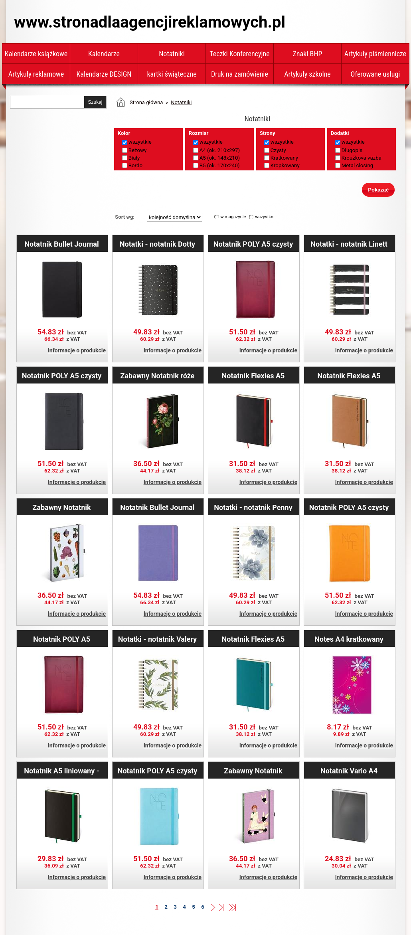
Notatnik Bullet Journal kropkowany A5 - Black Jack (61, 244)
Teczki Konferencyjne (239, 53)
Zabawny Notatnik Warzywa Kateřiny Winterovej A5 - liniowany (61, 507)
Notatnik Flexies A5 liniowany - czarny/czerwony (253, 376)
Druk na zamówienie (239, 74)
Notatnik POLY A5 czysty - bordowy (253, 244)
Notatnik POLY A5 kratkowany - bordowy (61, 639)
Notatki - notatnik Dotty (157, 244)
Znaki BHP (307, 53)
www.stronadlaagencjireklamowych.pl (149, 22)
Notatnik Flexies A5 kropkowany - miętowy (253, 639)
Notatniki (172, 53)
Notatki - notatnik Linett (348, 244)
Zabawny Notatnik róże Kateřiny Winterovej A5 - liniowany (157, 376)
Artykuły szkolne (307, 74)
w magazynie (233, 216)
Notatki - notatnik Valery (157, 639)
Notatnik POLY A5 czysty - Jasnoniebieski (158, 771)
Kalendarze (104, 53)
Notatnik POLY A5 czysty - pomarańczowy (349, 507)
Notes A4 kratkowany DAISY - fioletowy (348, 639)
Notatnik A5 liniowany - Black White (61, 771)
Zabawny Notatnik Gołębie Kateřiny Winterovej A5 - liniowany (253, 771)
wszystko (264, 216)
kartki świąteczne (171, 74)
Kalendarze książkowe (36, 53)
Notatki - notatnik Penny (253, 507)
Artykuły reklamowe (36, 74)
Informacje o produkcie (77, 350)
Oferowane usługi (375, 74)
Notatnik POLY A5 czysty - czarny (62, 376)
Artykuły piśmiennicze (375, 53)
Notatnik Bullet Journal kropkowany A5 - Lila (157, 507)
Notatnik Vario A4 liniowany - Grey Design (349, 771)
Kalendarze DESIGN (104, 74)
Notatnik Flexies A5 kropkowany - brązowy (349, 376)
